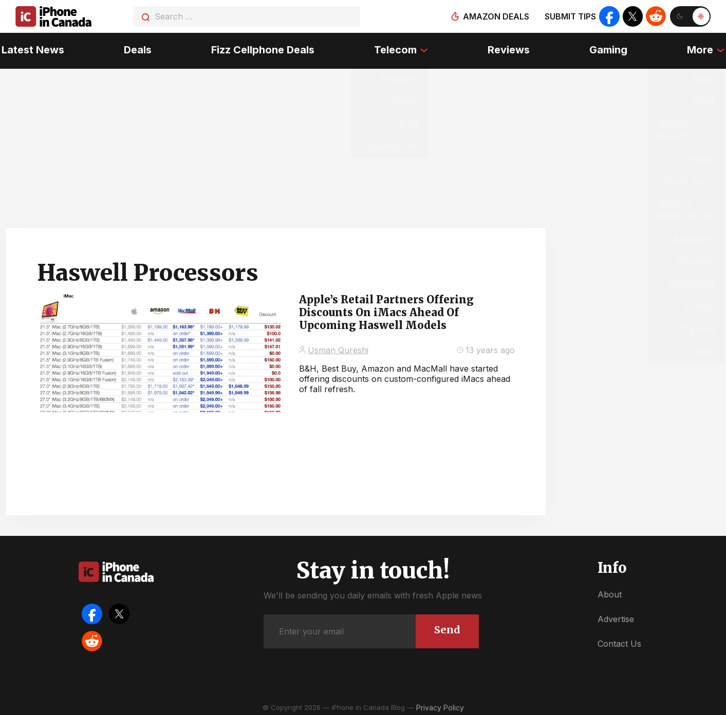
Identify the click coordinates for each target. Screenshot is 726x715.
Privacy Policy (440, 704)
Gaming (609, 49)
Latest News (31, 49)
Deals (137, 49)
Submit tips (569, 16)
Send (447, 626)
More (701, 49)
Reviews (509, 49)
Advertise (616, 616)
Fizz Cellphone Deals (262, 49)
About (610, 591)
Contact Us (619, 641)
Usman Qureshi (338, 347)
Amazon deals (495, 16)
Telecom (395, 49)
